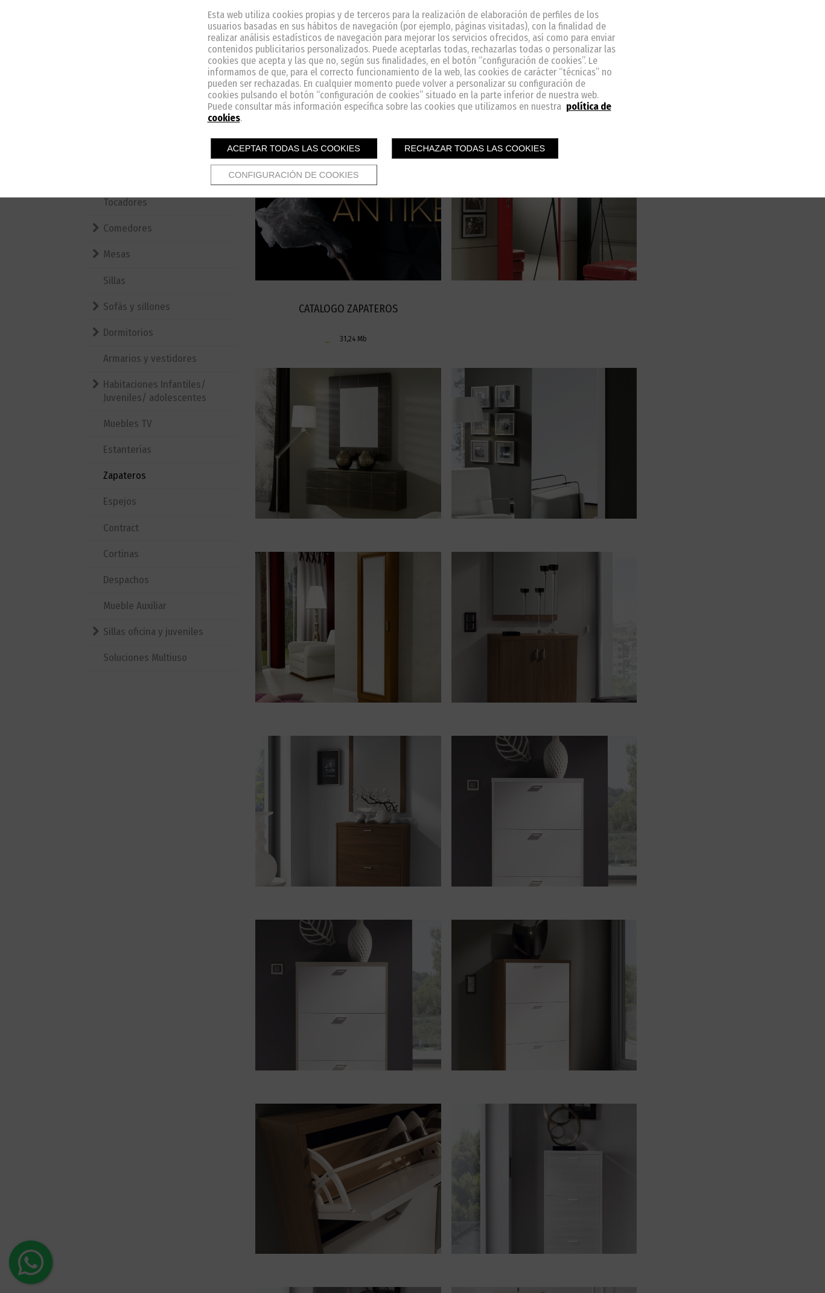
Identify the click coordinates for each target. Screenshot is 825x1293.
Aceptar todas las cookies (293, 148)
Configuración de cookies (294, 175)
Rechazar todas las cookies (474, 148)
